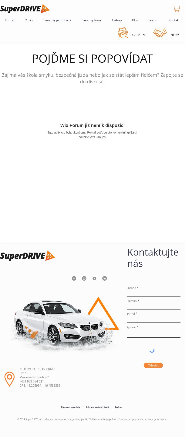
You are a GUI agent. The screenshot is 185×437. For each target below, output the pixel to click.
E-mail (131, 313)
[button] (177, 8)
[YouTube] (94, 278)
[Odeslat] (153, 365)
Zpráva (131, 327)
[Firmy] (174, 34)
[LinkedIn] (104, 278)
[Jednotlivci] (138, 34)
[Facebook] (74, 278)
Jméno (131, 288)
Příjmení (132, 301)
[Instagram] (84, 278)
